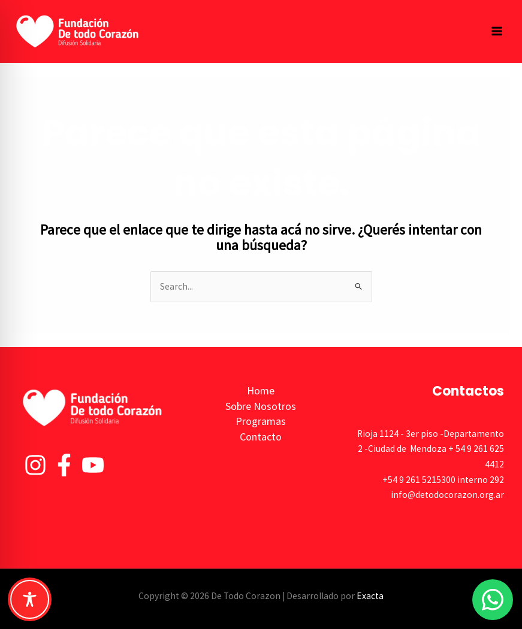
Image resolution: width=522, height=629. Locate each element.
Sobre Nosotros (260, 406)
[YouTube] (93, 465)
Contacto (261, 436)
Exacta (370, 595)
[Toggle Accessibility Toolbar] (29, 599)
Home (260, 390)
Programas (261, 421)
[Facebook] (64, 465)
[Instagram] (35, 465)
